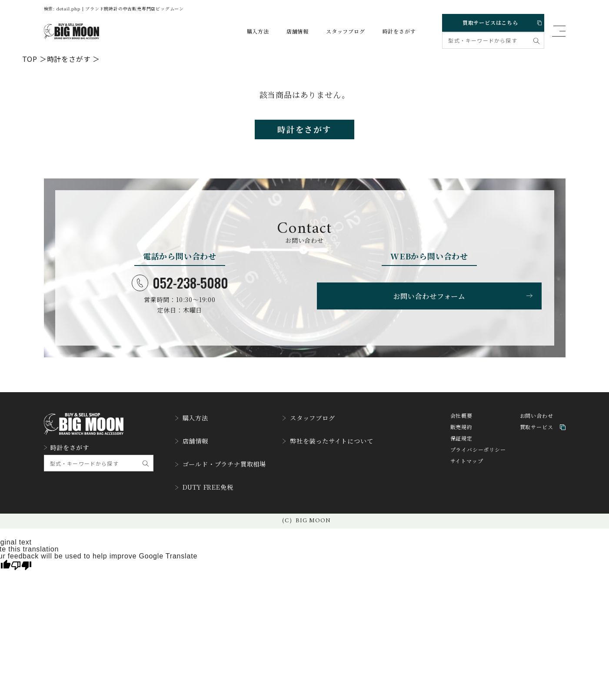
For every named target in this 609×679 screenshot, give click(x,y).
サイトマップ (466, 468)
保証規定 (461, 445)
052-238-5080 (180, 287)
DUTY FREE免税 (208, 483)
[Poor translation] (21, 559)
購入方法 (251, 31)
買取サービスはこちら (492, 21)
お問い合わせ (536, 422)
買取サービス (543, 434)
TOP (29, 58)
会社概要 (461, 422)
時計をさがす (392, 31)
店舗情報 (290, 31)
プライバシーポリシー (478, 456)
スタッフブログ (338, 31)
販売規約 (461, 434)
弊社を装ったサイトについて (345, 443)
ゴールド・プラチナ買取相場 (226, 463)
